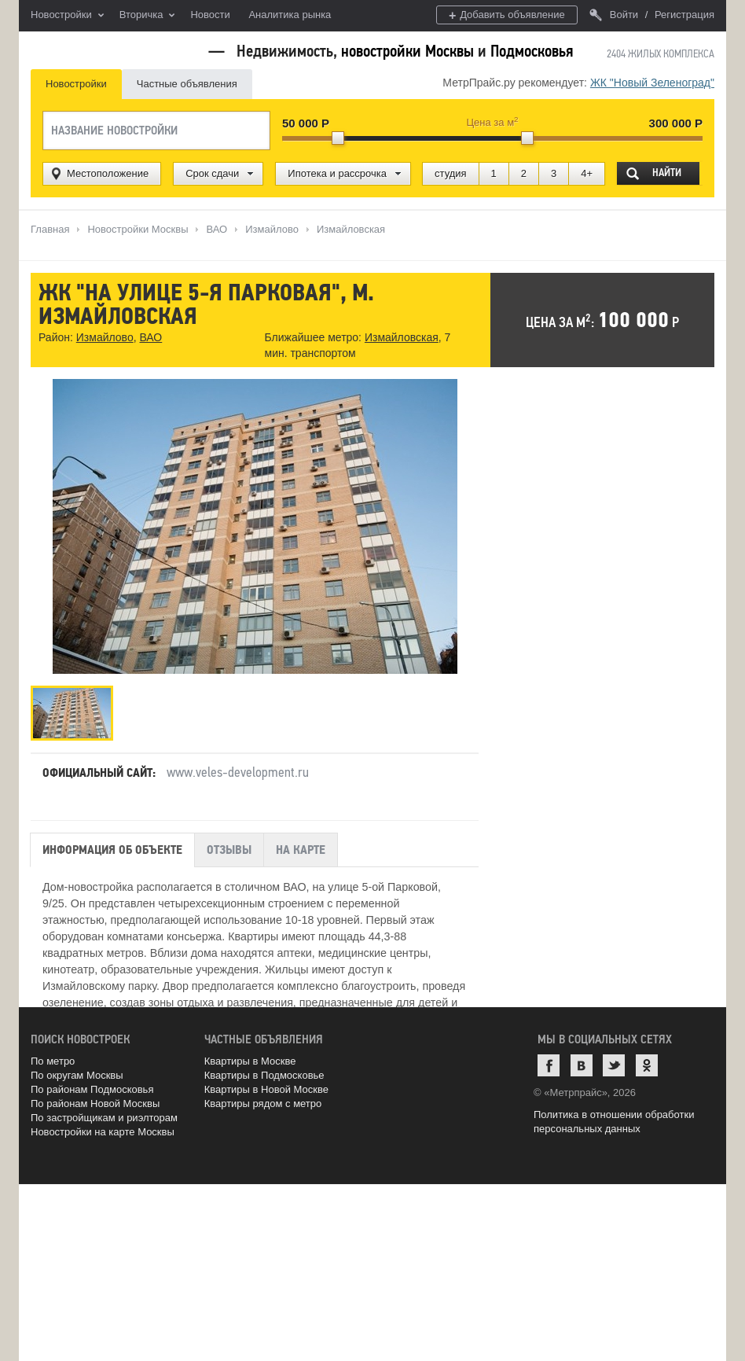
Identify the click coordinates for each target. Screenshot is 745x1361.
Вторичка (147, 16)
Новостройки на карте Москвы (102, 1132)
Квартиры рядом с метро (263, 1103)
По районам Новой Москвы (95, 1103)
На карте (300, 850)
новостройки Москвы (407, 51)
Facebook (549, 1065)
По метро (53, 1061)
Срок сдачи (212, 173)
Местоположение (108, 173)
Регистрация (684, 14)
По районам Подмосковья (92, 1089)
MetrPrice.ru (113, 49)
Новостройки (67, 16)
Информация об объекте (112, 850)
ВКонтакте (582, 1065)
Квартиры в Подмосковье (264, 1075)
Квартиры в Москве (250, 1061)
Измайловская (402, 337)
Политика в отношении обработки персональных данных (614, 1122)
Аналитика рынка (289, 14)
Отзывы (229, 850)
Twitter (614, 1065)
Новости (209, 14)
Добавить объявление (507, 15)
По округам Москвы (77, 1075)
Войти (613, 14)
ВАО (150, 337)
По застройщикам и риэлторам (104, 1118)
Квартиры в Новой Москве (266, 1089)
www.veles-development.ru (238, 772)
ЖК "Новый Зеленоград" (652, 82)
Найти (666, 172)
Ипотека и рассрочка (337, 173)
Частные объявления (187, 84)
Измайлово (105, 337)
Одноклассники (647, 1065)
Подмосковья (531, 51)
